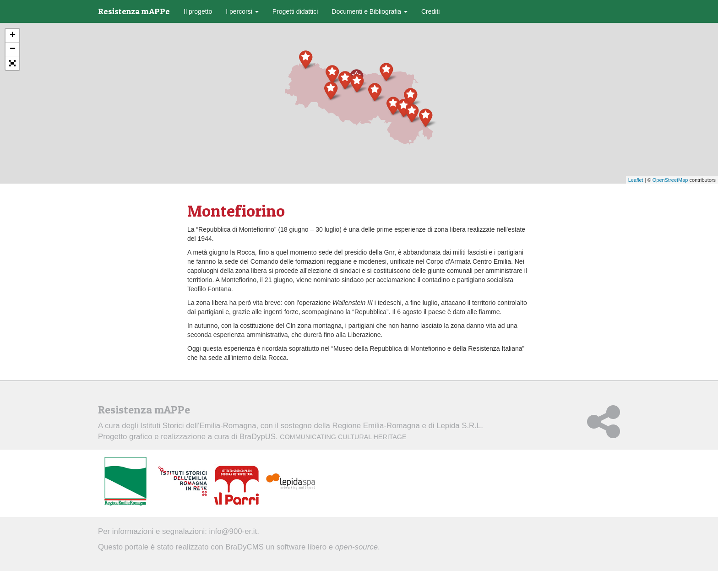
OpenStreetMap (670, 180)
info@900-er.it (233, 531)
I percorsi (242, 11)
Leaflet (635, 180)
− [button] (13, 49)
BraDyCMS (244, 547)
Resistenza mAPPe (134, 11)
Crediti (430, 11)
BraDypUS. (323, 436)
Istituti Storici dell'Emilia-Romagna (198, 425)
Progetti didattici (295, 11)
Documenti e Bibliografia (370, 11)
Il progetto (198, 11)
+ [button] (13, 36)
